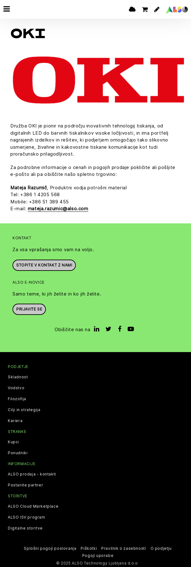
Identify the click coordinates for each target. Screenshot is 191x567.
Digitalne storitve (25, 527)
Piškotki (89, 547)
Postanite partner (25, 484)
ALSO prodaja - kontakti (32, 473)
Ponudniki (17, 452)
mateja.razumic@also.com (58, 208)
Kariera (15, 420)
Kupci (13, 441)
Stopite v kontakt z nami (44, 264)
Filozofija (17, 398)
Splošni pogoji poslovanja (50, 547)
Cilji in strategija (24, 409)
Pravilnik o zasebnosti (123, 547)
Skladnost (18, 376)
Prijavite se (29, 308)
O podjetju (161, 547)
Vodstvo (16, 387)
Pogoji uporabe (97, 554)
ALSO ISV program (26, 517)
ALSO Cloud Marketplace (33, 506)
